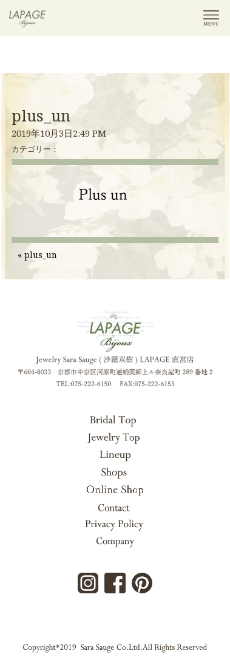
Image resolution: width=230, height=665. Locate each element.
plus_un (41, 115)
